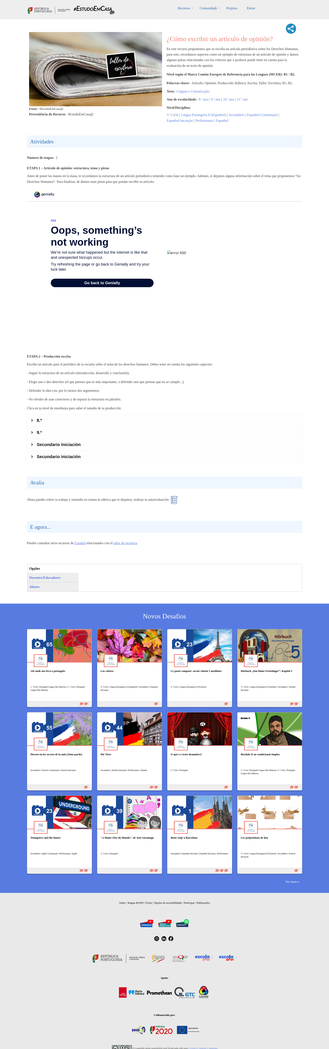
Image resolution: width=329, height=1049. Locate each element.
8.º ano (203, 99)
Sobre (122, 902)
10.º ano (228, 99)
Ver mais (291, 881)
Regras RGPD (135, 902)
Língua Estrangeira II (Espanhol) (203, 115)
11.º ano (242, 99)
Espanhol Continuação (262, 115)
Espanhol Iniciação (180, 120)
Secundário (236, 115)
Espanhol (222, 120)
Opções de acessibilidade (168, 902)
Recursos (184, 8)
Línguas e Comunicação (193, 91)
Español (80, 543)
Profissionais (204, 120)
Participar (189, 902)
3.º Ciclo (173, 115)
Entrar (251, 8)
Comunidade (208, 8)
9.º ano (215, 99)
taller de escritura (125, 543)
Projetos (231, 8)
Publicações (203, 902)
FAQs (148, 902)
